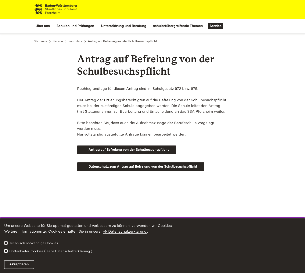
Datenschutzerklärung (127, 231)
